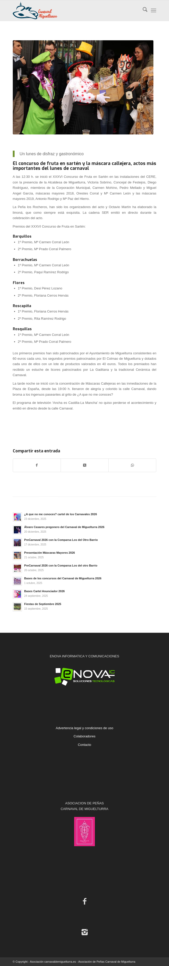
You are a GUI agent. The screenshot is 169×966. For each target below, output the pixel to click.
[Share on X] (84, 465)
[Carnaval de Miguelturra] (70, 10)
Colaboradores (84, 736)
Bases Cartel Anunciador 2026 (44, 591)
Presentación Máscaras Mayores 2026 (49, 552)
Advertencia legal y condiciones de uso (84, 728)
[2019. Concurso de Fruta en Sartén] (83, 87)
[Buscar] (143, 10)
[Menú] (153, 10)
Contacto (84, 745)
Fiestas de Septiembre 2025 (42, 604)
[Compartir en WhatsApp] (132, 465)
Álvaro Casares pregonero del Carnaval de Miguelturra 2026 (64, 527)
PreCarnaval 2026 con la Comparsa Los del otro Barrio (60, 565)
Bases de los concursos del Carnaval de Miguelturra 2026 (63, 578)
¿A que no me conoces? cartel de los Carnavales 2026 (60, 514)
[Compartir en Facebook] (37, 465)
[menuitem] (143, 10)
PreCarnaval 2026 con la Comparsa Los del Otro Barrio (61, 539)
